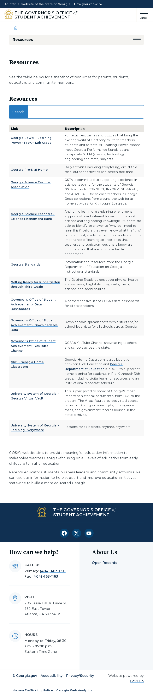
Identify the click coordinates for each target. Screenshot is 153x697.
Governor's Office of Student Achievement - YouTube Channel (33, 346)
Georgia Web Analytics (74, 690)
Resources (22, 39)
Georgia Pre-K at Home (29, 169)
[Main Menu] (142, 15)
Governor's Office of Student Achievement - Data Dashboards (33, 304)
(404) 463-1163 (45, 576)
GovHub (137, 681)
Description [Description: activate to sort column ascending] (75, 128)
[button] (137, 39)
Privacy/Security (80, 676)
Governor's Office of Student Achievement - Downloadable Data (34, 325)
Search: (76, 112)
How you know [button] (86, 4)
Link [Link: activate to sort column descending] (14, 128)
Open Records (104, 563)
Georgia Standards (25, 264)
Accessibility (52, 676)
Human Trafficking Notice (32, 690)
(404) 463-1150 (52, 571)
